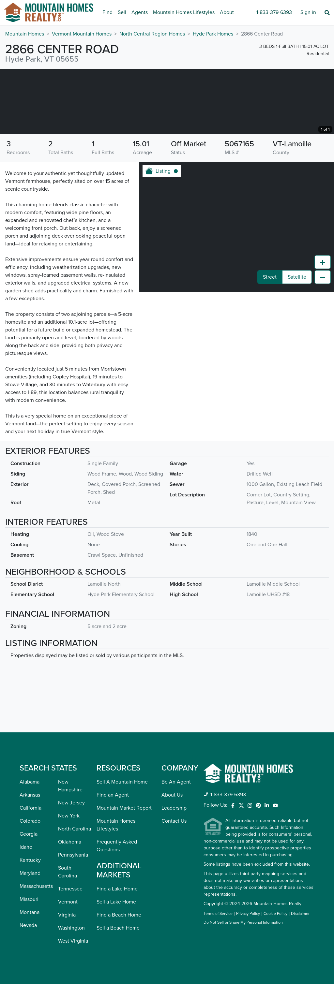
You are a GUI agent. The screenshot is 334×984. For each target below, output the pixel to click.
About (227, 12)
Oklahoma (69, 842)
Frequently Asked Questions (117, 846)
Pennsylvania (73, 855)
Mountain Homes (24, 34)
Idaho (26, 847)
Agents (139, 12)
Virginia (67, 915)
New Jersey (71, 803)
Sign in (308, 12)
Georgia (29, 834)
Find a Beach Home (119, 915)
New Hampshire (70, 786)
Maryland (30, 873)
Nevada (28, 925)
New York (69, 816)
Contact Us (174, 821)
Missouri (29, 899)
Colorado (30, 821)
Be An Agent (176, 782)
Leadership (174, 808)
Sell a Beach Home (118, 928)
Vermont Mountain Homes (82, 34)
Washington (71, 928)
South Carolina (67, 872)
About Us (172, 795)
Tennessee (70, 889)
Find (107, 12)
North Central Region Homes (152, 34)
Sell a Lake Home (116, 902)
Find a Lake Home (117, 889)
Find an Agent (113, 795)
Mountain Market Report (124, 808)
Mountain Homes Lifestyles (184, 12)
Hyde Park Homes (213, 34)
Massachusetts (36, 886)
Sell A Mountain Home (122, 782)
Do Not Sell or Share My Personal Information (243, 922)
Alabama (29, 782)
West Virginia (73, 941)
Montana (29, 912)
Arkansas (30, 795)
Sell (122, 12)
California (30, 808)
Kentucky (30, 860)
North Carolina (74, 829)
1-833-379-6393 (274, 12)
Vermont (68, 902)
